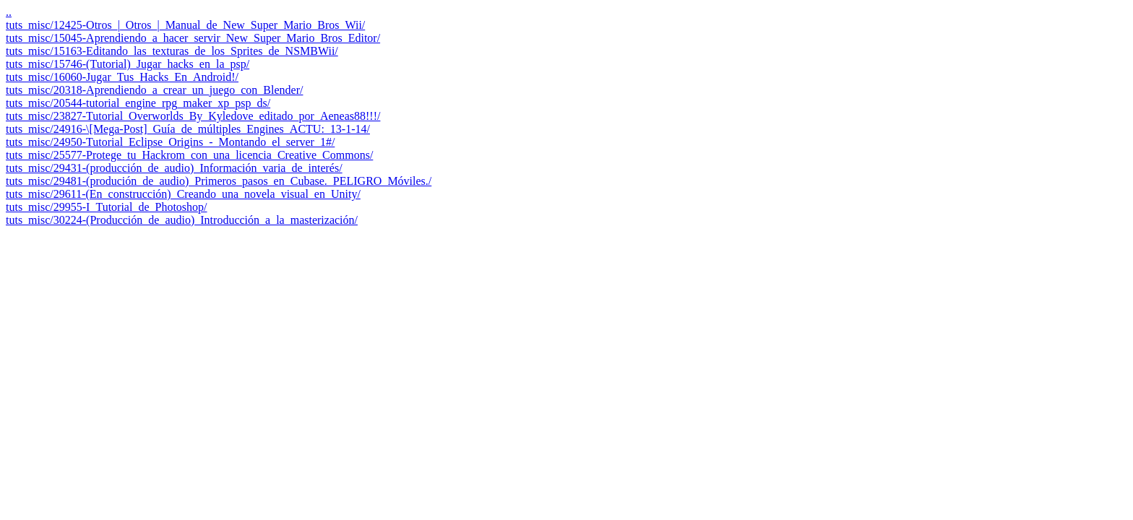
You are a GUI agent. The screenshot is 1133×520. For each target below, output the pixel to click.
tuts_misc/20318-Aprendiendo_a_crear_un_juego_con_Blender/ (154, 90)
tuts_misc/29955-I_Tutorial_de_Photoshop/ (106, 207)
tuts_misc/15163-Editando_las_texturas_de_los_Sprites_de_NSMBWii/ (172, 51)
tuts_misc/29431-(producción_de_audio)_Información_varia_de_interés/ (174, 168)
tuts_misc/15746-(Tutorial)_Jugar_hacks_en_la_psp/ (127, 64)
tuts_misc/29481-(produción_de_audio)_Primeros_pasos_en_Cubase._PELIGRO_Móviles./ (218, 181)
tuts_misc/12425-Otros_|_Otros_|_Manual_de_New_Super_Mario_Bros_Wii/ (185, 25)
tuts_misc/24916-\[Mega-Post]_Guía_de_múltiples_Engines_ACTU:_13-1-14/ (188, 129)
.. (9, 12)
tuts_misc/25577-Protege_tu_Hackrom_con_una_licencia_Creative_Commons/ (189, 155)
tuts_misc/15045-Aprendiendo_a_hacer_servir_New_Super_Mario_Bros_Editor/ (193, 38)
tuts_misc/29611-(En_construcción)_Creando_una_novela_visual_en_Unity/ (183, 194)
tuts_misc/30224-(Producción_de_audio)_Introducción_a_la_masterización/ (182, 220)
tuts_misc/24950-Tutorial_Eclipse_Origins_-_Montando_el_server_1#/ (170, 142)
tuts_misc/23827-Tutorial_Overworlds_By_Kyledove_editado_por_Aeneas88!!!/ (193, 116)
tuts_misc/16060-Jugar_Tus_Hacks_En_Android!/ (122, 77)
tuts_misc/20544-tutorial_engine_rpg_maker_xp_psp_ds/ (138, 103)
